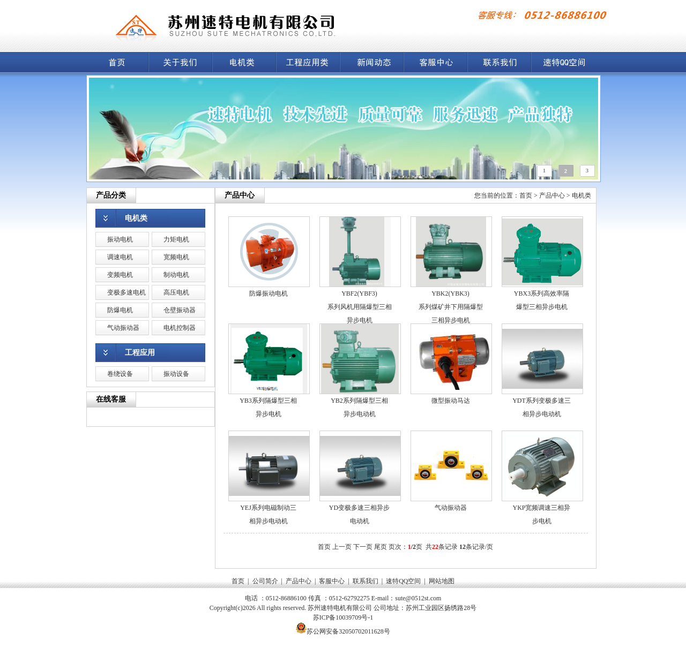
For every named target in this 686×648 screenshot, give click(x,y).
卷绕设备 (120, 374)
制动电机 (176, 274)
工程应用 (140, 353)
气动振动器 (123, 327)
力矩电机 (176, 239)
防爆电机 (120, 310)
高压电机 (176, 292)
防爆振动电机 (268, 293)
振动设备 (176, 374)
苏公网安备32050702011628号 (348, 631)
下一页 (362, 547)
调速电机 (120, 257)
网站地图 (441, 581)
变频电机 (120, 274)
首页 (525, 195)
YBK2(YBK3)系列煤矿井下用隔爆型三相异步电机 (451, 307)
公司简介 (265, 581)
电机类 (136, 218)
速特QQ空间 (403, 581)
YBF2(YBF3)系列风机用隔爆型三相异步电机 (359, 307)
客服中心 (332, 581)
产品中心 (552, 195)
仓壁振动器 (179, 310)
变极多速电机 (126, 292)
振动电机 (120, 239)
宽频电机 (176, 257)
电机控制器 (179, 327)
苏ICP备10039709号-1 (343, 617)
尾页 (380, 547)
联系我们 (365, 581)
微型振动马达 (450, 400)
